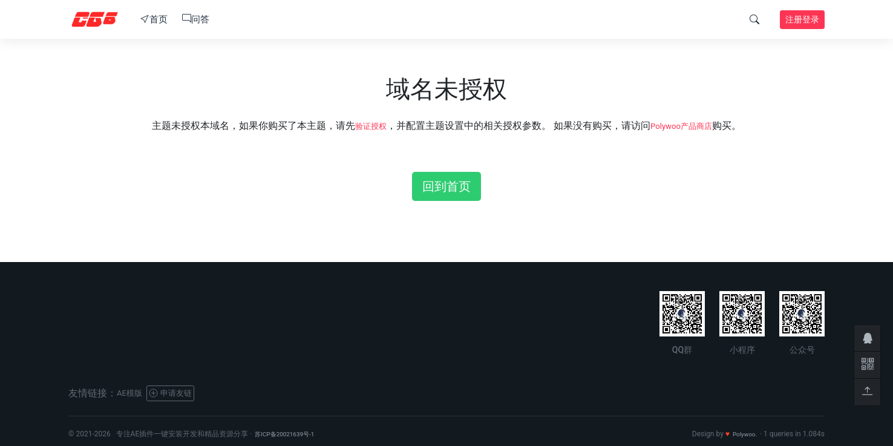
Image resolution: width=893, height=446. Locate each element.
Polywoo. (742, 434)
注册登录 (802, 19)
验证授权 (364, 125)
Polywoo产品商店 (685, 125)
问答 (195, 19)
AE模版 (132, 393)
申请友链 (181, 393)
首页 (154, 19)
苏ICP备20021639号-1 (291, 434)
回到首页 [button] (446, 186)
